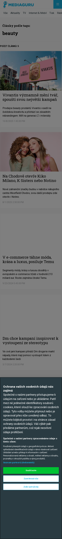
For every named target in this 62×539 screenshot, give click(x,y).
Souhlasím (31, 470)
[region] (31, 458)
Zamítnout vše (31, 478)
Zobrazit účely (31, 487)
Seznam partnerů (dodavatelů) (18, 462)
